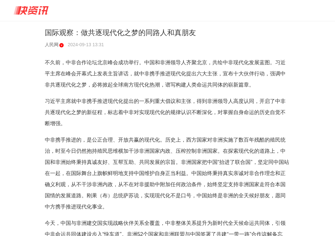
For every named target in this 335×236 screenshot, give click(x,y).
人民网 (54, 44)
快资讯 (31, 10)
